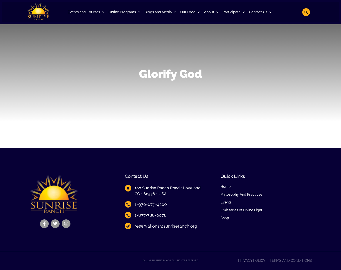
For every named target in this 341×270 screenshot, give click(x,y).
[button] (85, 12)
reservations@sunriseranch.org (166, 226)
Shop (225, 218)
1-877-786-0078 (151, 215)
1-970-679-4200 (151, 204)
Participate (234, 12)
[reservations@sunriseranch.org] (128, 226)
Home (226, 186)
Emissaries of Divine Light (241, 210)
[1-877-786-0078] (128, 215)
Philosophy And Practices (241, 194)
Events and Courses (86, 12)
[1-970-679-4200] (128, 204)
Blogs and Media (160, 12)
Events (226, 202)
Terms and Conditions (291, 260)
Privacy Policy (251, 260)
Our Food (190, 12)
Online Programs (124, 12)
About (211, 12)
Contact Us (260, 12)
